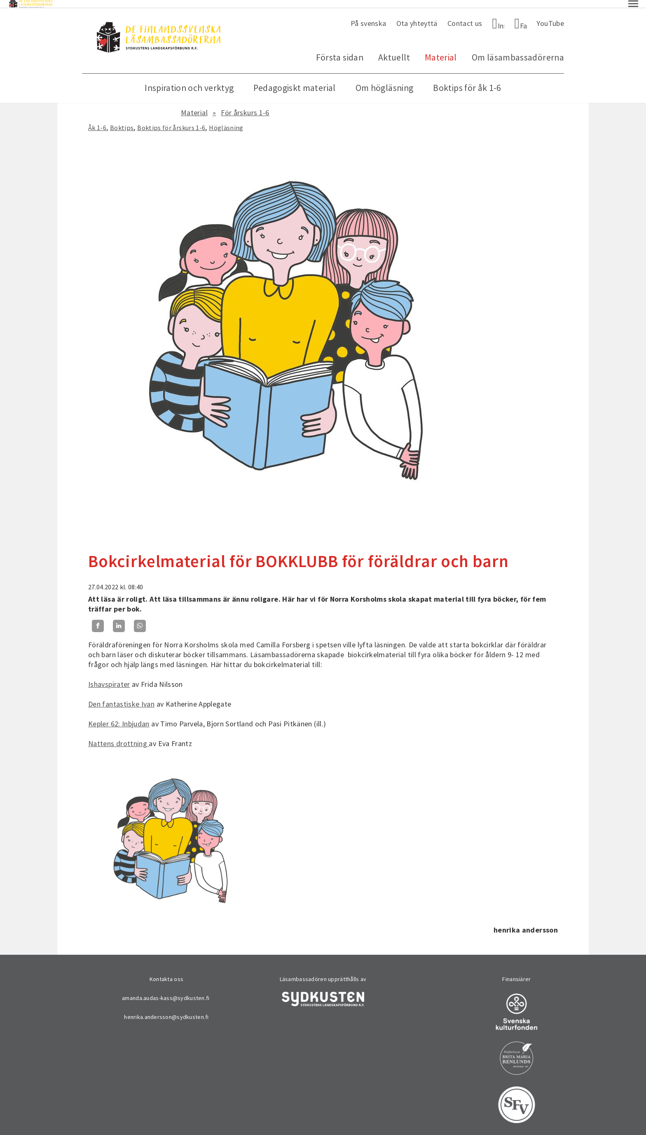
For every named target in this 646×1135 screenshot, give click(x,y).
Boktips (122, 120)
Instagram (501, 18)
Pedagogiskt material (294, 80)
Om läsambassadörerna (518, 50)
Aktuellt (394, 50)
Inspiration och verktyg (189, 80)
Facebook (523, 18)
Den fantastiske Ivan (121, 696)
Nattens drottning (118, 736)
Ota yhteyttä (417, 16)
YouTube (550, 16)
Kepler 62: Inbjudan (119, 716)
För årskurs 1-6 (245, 105)
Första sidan (339, 50)
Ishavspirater (109, 676)
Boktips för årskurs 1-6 (171, 120)
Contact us (464, 16)
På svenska (368, 16)
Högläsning (226, 120)
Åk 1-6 (97, 120)
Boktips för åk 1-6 (467, 80)
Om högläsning (385, 80)
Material (441, 50)
